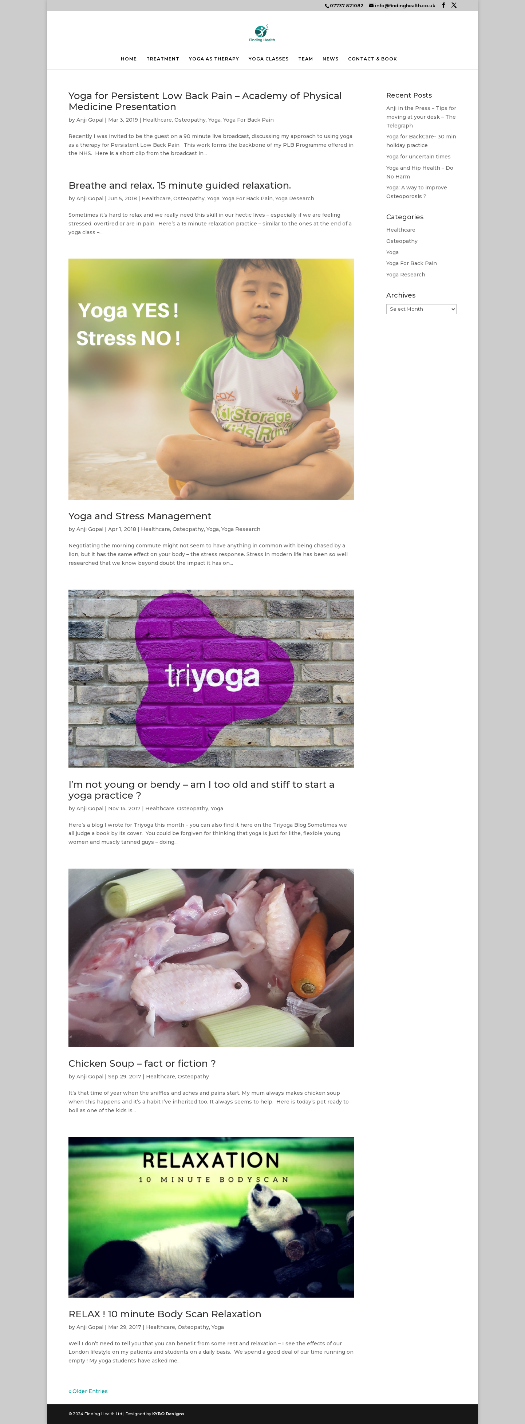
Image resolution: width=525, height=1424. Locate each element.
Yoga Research (294, 198)
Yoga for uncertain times (418, 156)
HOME (129, 59)
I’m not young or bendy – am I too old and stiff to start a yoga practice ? (201, 790)
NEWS (331, 59)
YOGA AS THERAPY (214, 59)
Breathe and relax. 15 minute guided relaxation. (179, 185)
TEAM (305, 59)
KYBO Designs (168, 1413)
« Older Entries (88, 1391)
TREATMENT (162, 59)
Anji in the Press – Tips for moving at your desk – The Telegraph (421, 117)
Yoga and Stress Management (140, 516)
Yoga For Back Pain (248, 120)
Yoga (214, 120)
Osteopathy (190, 120)
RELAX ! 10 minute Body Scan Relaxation (164, 1314)
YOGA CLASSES (269, 59)
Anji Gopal (89, 120)
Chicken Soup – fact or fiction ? (142, 1063)
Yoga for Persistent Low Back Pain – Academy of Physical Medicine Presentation (205, 101)
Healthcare (157, 120)
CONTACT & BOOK (372, 59)
